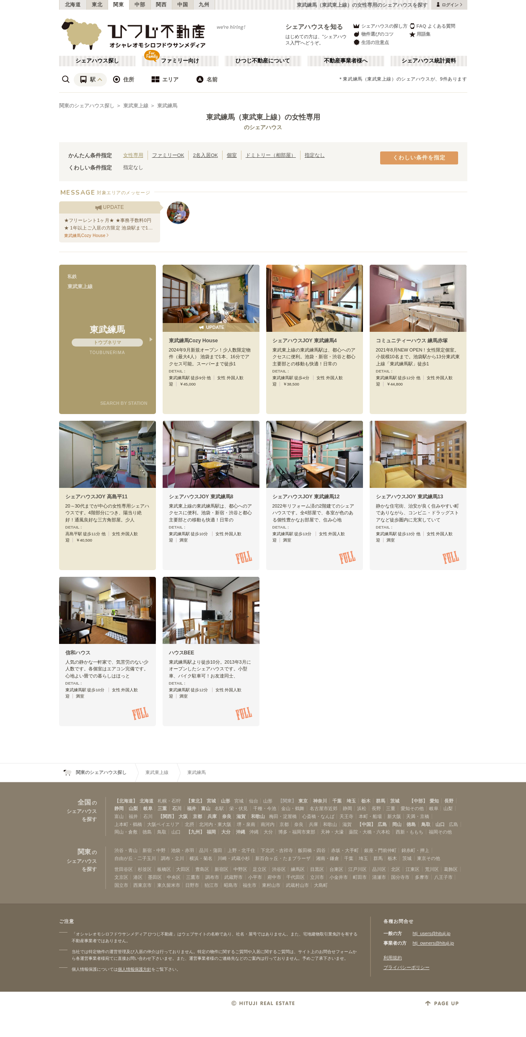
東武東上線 (135, 106)
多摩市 (422, 877)
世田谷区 (123, 869)
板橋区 (164, 869)
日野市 (192, 885)
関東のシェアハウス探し (86, 106)
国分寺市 (400, 877)
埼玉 (351, 800)
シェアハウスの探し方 (379, 26)
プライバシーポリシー (406, 967)
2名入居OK (205, 155)
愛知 (434, 800)
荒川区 (432, 869)
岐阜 (148, 808)
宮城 (211, 800)
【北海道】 (125, 800)
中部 (140, 5)
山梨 (133, 808)
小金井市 (338, 877)
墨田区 (155, 877)
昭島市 (231, 885)
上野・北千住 (241, 850)
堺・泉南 (246, 824)
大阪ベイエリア (163, 824)
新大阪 (394, 816)
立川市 (317, 877)
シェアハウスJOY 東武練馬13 (409, 497)
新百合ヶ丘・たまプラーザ (283, 858)
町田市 (360, 877)
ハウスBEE (181, 653)
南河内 (268, 824)
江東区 (413, 869)
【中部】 (418, 800)
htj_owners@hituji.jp (433, 943)
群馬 (380, 800)
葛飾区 (451, 869)
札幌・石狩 (169, 800)
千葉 (337, 800)
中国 (182, 5)
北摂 (189, 824)
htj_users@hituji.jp (432, 933)
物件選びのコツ (373, 34)
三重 (162, 808)
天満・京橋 (417, 816)
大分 (226, 831)
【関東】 (287, 800)
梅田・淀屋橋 (283, 816)
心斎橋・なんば (318, 816)
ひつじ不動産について (263, 61)
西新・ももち (409, 831)
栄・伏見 (238, 808)
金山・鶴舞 (292, 808)
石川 (176, 808)
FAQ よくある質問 (432, 26)
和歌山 (258, 816)
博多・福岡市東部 (296, 831)
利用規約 (392, 957)
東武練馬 (167, 106)
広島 (382, 824)
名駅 (219, 808)
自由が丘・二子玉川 (135, 858)
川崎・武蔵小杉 (234, 858)
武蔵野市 (233, 877)
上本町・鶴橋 (128, 824)
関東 (118, 5)
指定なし (315, 155)
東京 (303, 800)
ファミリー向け (180, 61)
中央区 (174, 877)
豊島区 (202, 869)
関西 (161, 5)
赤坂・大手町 (345, 850)
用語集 (419, 34)
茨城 (394, 800)
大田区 (183, 869)
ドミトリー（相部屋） (271, 155)
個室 (232, 155)
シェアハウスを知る (314, 26)
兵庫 (212, 816)
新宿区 (221, 869)
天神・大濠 (332, 831)
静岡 (119, 808)
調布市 (212, 877)
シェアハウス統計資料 (429, 61)
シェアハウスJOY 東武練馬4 (304, 341)
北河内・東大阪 (215, 824)
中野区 (240, 869)
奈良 (226, 816)
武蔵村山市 (297, 885)
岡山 (397, 824)
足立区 (260, 869)
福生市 (250, 885)
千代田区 (295, 877)
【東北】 (195, 800)
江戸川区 (357, 869)
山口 (440, 824)
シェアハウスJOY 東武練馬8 (201, 497)
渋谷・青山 (125, 850)
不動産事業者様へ (346, 61)
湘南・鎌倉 (327, 858)
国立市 (121, 885)
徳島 (411, 824)
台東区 (336, 869)
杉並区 (145, 869)
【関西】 (167, 816)
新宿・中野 (154, 850)
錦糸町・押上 (415, 850)
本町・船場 (370, 816)
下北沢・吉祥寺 (277, 850)
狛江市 (211, 885)
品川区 (379, 869)
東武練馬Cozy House (193, 341)
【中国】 (366, 824)
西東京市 (142, 885)
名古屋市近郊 (323, 808)
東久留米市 (168, 885)
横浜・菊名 (200, 858)
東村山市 (271, 885)
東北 (97, 5)
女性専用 (133, 155)
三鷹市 (193, 877)
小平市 (255, 877)
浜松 (361, 808)
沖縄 (240, 831)
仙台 (253, 800)
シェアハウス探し (97, 61)
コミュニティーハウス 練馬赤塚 (412, 341)
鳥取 (425, 824)
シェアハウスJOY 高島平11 (96, 497)
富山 (205, 808)
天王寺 (346, 816)
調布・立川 (172, 858)
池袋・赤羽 (182, 850)
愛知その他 (412, 808)
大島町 (321, 885)
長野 (448, 800)
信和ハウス (78, 653)
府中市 (274, 877)
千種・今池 (264, 808)
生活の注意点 (370, 42)
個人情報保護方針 (134, 969)
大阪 (183, 816)
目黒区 (317, 869)
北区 (395, 869)
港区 (138, 877)
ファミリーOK (168, 155)
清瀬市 (379, 877)
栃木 (366, 800)
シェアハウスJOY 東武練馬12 (306, 497)
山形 (225, 800)
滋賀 (241, 816)
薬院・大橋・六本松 (369, 831)
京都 (197, 816)
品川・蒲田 (210, 850)
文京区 (121, 877)
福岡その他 (440, 831)
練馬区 (298, 869)
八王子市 (443, 877)
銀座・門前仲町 (380, 850)
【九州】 (195, 831)
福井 (191, 808)
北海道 (73, 5)
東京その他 (428, 858)
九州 (204, 5)
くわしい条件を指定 (419, 158)
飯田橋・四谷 (312, 850)
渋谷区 (279, 869)
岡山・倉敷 (125, 831)
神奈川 (320, 800)
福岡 (211, 831)
